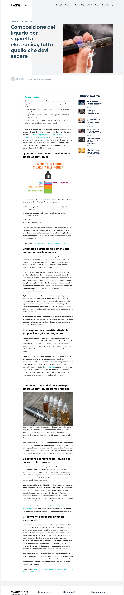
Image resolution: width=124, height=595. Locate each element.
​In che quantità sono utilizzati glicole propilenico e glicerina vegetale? (47, 110)
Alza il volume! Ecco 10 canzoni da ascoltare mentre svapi (93, 125)
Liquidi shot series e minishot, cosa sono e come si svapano (94, 107)
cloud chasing (49, 367)
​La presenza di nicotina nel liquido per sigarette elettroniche (47, 120)
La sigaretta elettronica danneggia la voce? (93, 116)
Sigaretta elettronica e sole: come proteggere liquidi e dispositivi (93, 155)
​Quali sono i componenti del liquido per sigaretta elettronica (47, 101)
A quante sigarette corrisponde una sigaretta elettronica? (93, 145)
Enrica (89, 111)
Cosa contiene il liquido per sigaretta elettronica (51, 243)
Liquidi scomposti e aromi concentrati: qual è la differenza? (94, 135)
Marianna (20, 79)
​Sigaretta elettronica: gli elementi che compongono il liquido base (48, 105)
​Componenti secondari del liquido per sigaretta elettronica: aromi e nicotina (47, 116)
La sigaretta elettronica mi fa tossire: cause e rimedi (54, 380)
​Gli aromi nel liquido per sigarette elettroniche (42, 123)
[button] (112, 5)
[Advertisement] (62, 23)
